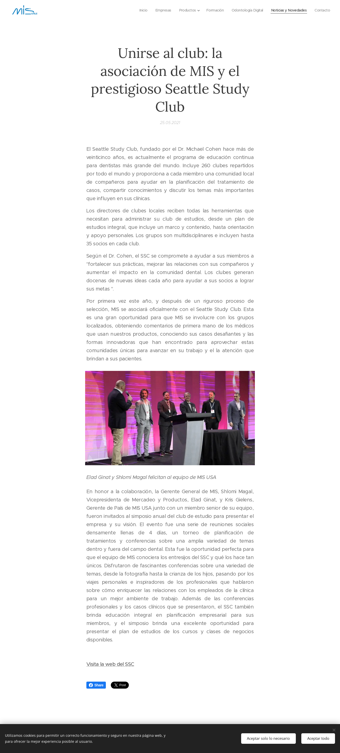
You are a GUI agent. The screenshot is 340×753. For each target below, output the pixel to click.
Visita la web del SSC (110, 664)
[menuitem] (135, 10)
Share (96, 685)
